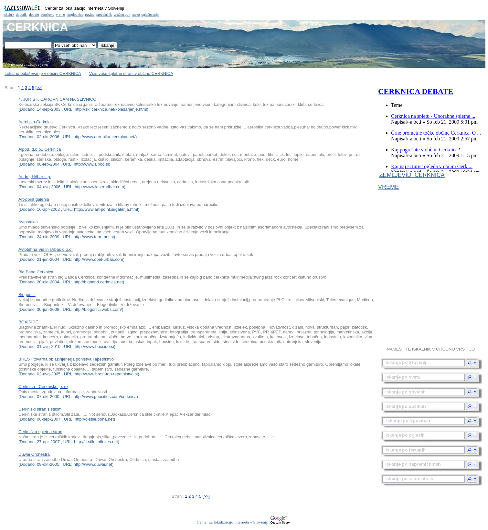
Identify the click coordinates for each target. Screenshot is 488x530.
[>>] (38, 87)
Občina (244, 10)
